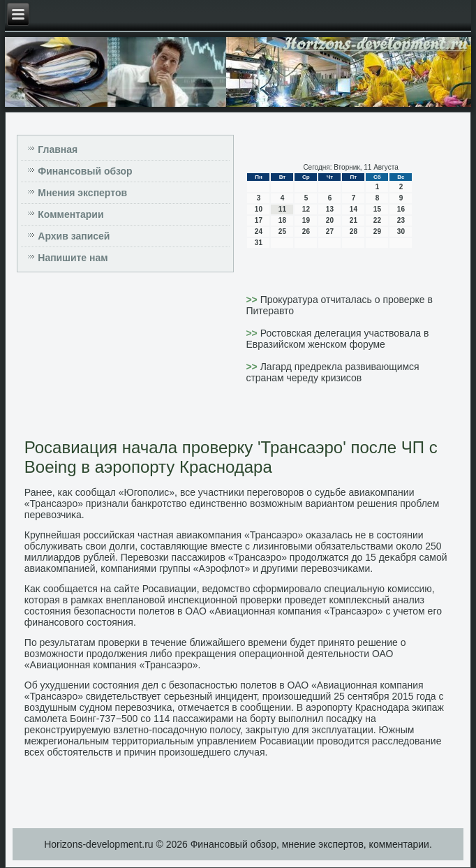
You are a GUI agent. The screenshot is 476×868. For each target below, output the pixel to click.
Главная (57, 149)
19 (306, 220)
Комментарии (70, 214)
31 (258, 243)
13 (330, 209)
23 (401, 220)
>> (253, 299)
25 (282, 231)
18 (282, 220)
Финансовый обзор (85, 171)
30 (401, 231)
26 (306, 231)
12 (306, 209)
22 (377, 220)
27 (330, 231)
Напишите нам (72, 257)
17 (258, 220)
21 (353, 220)
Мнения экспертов (82, 192)
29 (377, 231)
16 (401, 209)
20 (330, 220)
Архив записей (74, 236)
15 (377, 209)
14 (353, 209)
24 (258, 231)
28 (353, 231)
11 (282, 209)
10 (258, 209)
